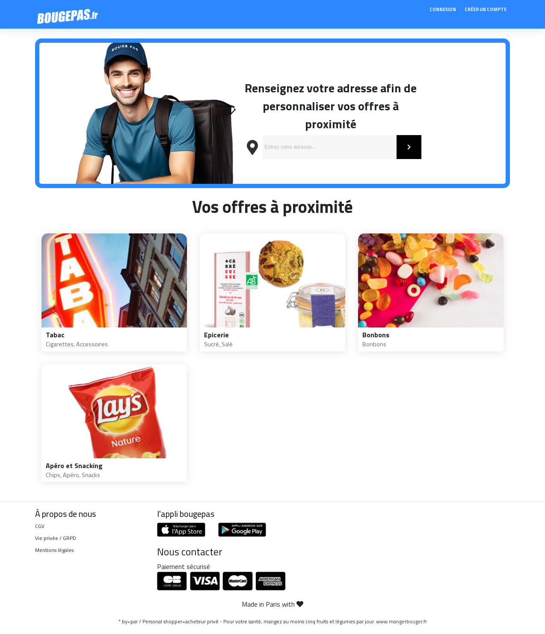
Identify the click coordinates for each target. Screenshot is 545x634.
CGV (39, 526)
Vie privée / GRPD (55, 538)
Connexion (442, 9)
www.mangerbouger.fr (401, 621)
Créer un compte (485, 9)
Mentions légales (54, 550)
